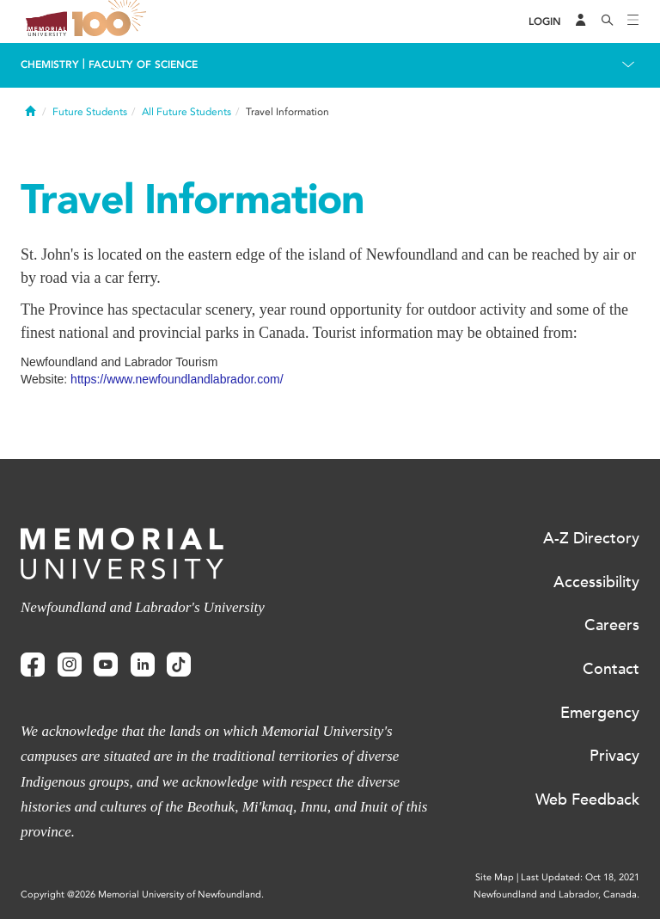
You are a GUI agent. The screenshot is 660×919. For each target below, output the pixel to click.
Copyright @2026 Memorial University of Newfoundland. (142, 894)
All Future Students (186, 112)
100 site (111, 21)
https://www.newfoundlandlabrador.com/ (176, 379)
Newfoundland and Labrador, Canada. (556, 894)
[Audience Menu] (581, 21)
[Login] (544, 22)
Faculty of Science (143, 64)
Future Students (89, 112)
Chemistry (50, 64)
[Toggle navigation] (633, 21)
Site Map (494, 877)
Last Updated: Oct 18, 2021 (580, 877)
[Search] (607, 21)
